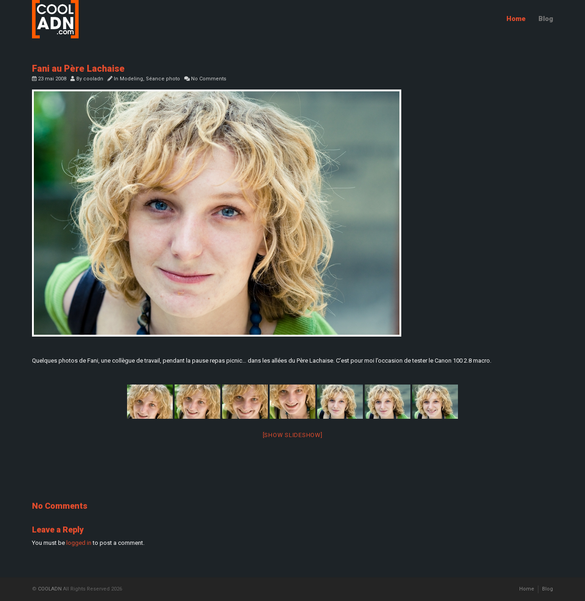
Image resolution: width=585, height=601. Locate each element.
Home (516, 19)
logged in (78, 542)
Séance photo (163, 79)
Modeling (131, 79)
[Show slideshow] (293, 435)
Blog (545, 19)
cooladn (93, 79)
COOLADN (50, 589)
